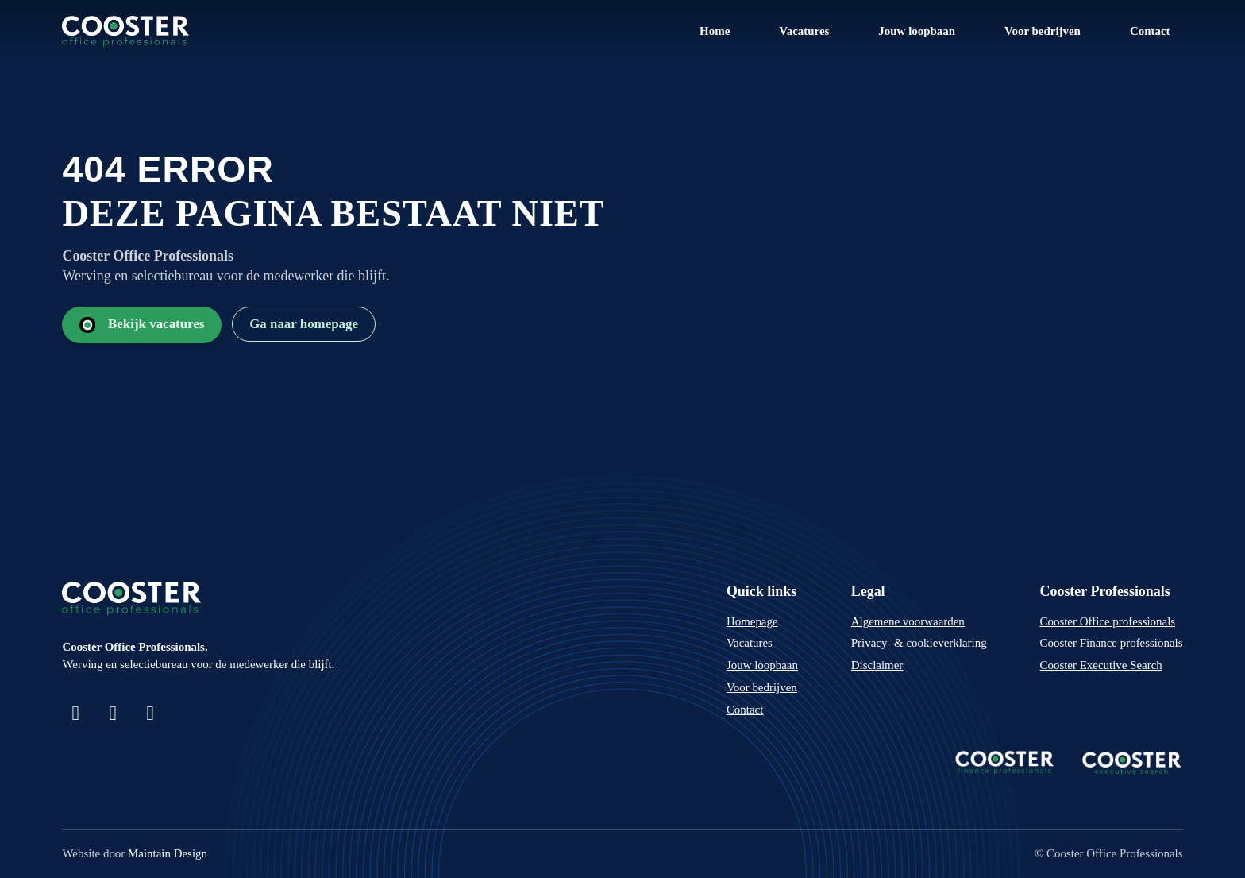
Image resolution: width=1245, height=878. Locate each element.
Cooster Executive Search (1101, 665)
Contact (1150, 31)
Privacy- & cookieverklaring (919, 642)
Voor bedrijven (1042, 31)
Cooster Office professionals (1108, 621)
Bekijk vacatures (142, 324)
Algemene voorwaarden (908, 621)
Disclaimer (877, 665)
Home (715, 31)
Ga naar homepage (303, 323)
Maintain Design (167, 853)
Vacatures (804, 31)
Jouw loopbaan (916, 31)
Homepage (752, 621)
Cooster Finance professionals (1111, 642)
